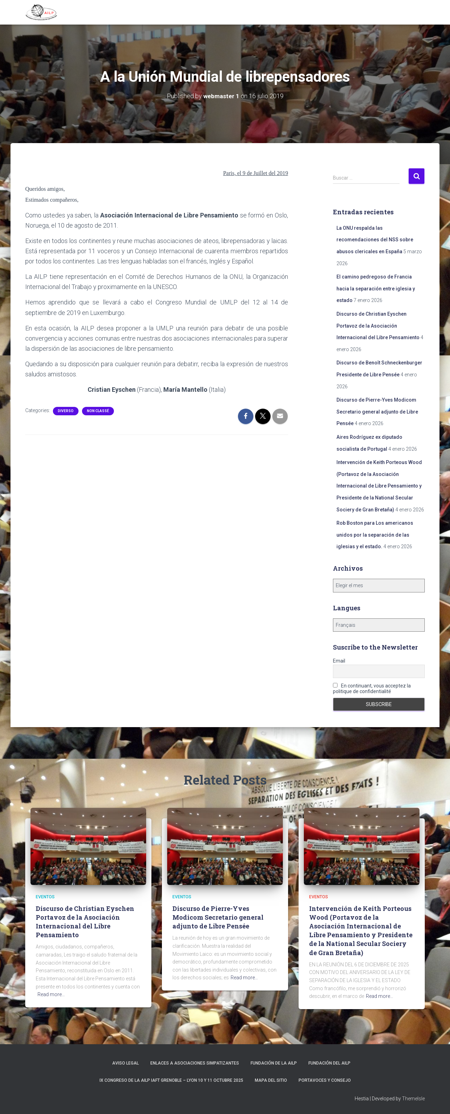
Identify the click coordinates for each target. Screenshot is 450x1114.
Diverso (66, 411)
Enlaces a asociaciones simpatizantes (194, 1063)
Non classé (98, 411)
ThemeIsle (413, 1098)
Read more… (51, 994)
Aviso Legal (125, 1063)
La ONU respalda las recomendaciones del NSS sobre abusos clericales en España (374, 239)
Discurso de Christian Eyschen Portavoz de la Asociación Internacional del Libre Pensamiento (378, 325)
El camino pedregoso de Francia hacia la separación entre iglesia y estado (375, 288)
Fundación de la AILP (274, 1063)
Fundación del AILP (329, 1063)
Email (339, 660)
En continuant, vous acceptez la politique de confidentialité (372, 688)
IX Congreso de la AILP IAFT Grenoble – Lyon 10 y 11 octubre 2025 (171, 1080)
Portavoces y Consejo (325, 1080)
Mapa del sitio (271, 1080)
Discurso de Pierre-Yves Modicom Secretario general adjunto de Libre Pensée (377, 411)
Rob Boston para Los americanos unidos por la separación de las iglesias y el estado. (374, 534)
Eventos (45, 896)
